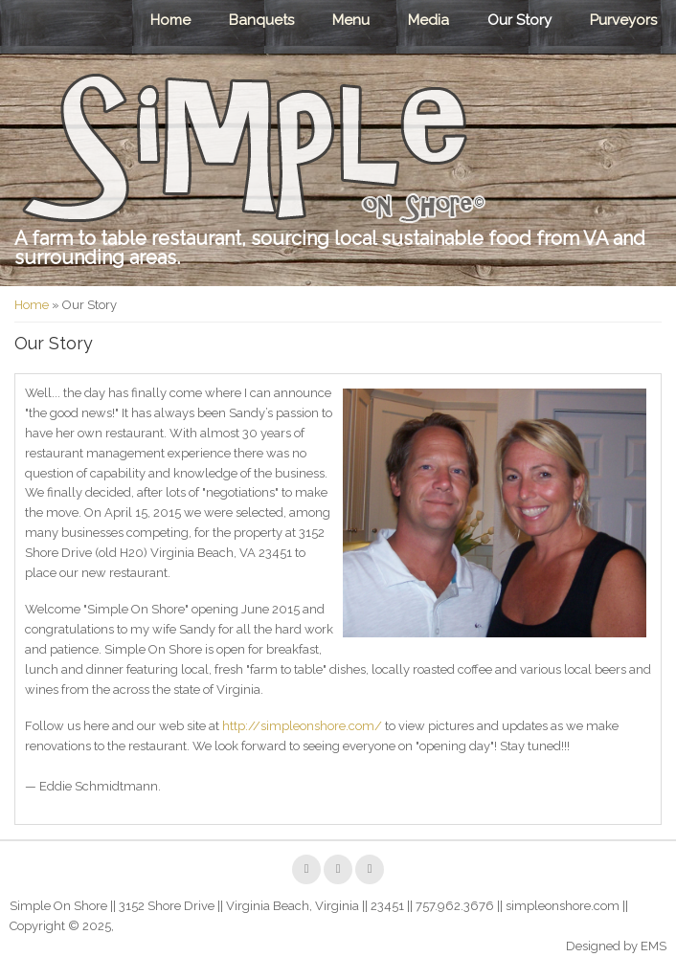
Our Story (519, 20)
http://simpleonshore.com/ (302, 726)
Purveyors (623, 20)
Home (170, 20)
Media (428, 20)
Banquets (261, 20)
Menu (351, 20)
